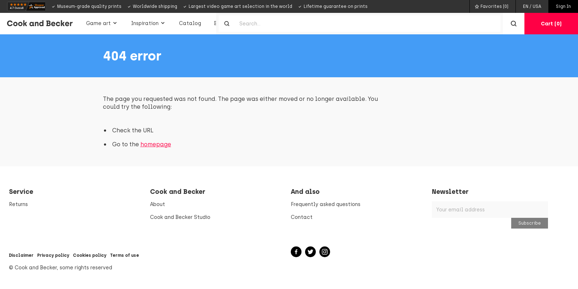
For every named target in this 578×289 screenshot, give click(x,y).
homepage (155, 144)
